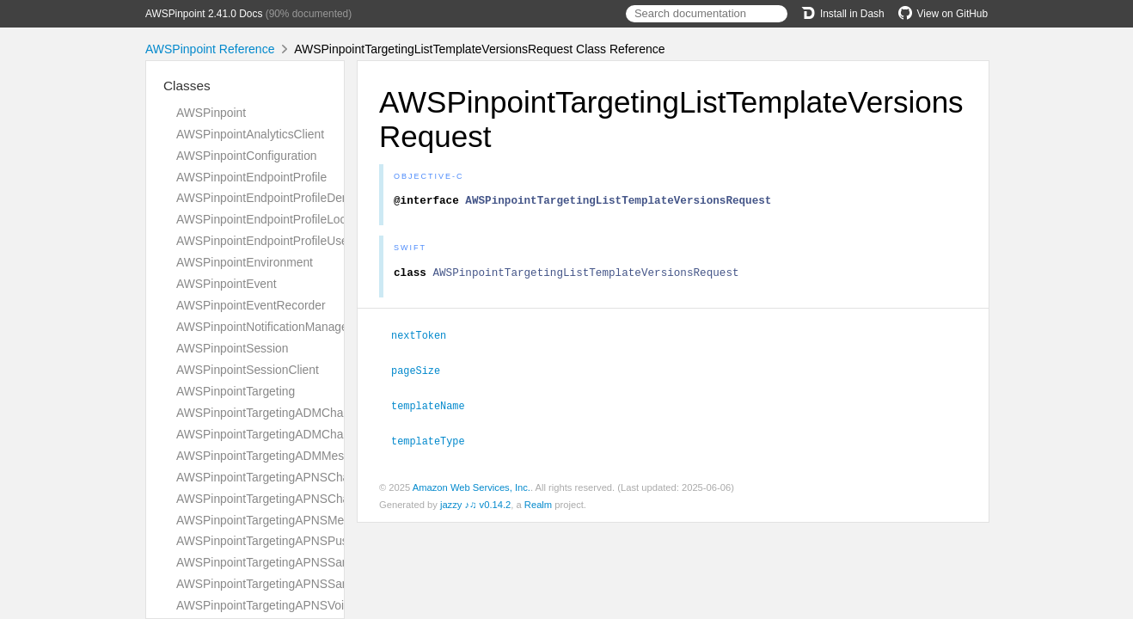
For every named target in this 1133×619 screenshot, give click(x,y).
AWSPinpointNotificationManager (264, 327)
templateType (435, 443)
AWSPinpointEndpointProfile (251, 177)
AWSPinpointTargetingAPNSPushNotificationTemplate (319, 541)
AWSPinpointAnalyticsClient (250, 134)
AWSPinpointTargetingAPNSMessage (276, 520)
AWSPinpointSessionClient (247, 370)
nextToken (426, 339)
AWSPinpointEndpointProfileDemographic (287, 198)
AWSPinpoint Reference (209, 49)
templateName (435, 408)
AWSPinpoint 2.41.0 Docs (203, 14)
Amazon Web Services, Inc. (471, 489)
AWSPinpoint (211, 113)
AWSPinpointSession (232, 348)
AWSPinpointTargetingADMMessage (273, 456)
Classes (187, 85)
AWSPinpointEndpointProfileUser (264, 241)
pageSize (423, 374)
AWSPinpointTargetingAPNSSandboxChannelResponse (324, 584)
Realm (538, 506)
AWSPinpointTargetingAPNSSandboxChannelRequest (319, 562)
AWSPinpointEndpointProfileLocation (274, 219)
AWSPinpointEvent (226, 284)
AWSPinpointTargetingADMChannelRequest (293, 413)
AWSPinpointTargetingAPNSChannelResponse (301, 499)
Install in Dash (843, 14)
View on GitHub (943, 14)
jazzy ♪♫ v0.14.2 (475, 506)
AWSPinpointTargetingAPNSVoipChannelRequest (307, 605)
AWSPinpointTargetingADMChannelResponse (298, 434)
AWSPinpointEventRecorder (251, 305)
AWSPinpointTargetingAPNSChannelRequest (296, 477)
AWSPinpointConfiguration (246, 155)
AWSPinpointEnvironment (244, 262)
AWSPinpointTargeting (235, 391)
